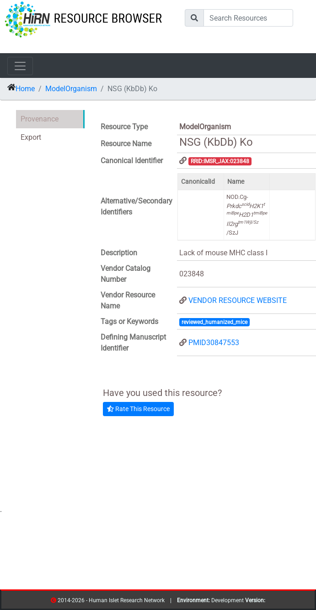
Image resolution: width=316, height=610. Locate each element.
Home (25, 88)
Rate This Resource (138, 408)
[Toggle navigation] (20, 66)
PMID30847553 (213, 342)
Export (31, 137)
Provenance (40, 119)
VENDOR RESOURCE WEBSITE (237, 300)
